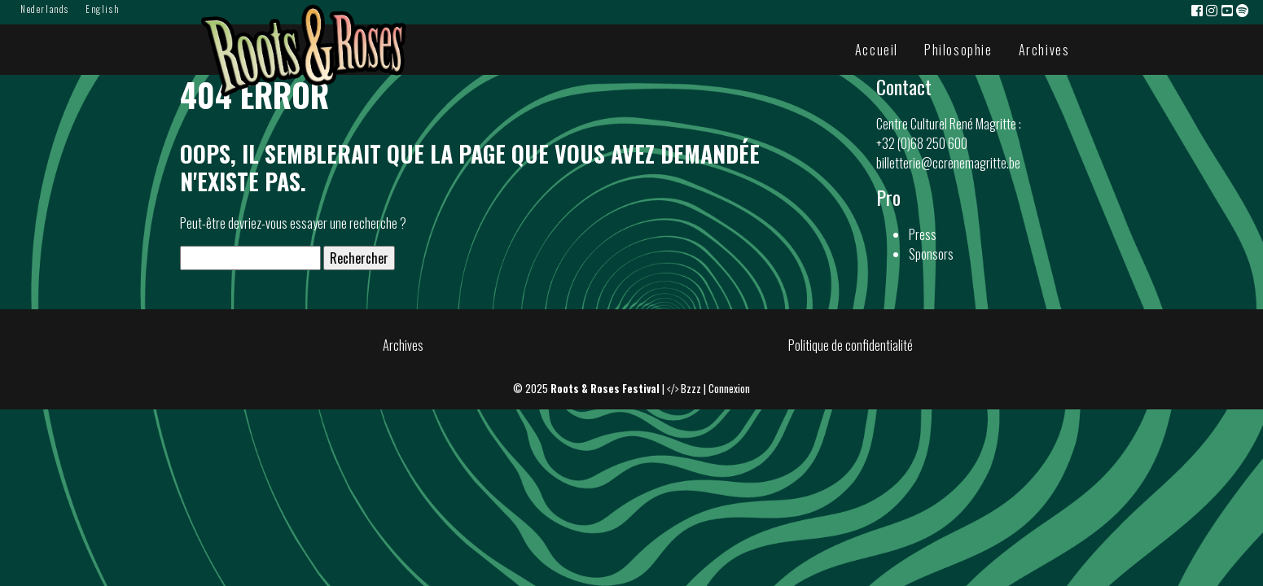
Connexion (729, 388)
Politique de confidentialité (850, 345)
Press (922, 234)
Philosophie (958, 49)
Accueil (876, 49)
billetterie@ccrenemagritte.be (948, 163)
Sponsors (931, 254)
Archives (1044, 49)
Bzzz (691, 388)
